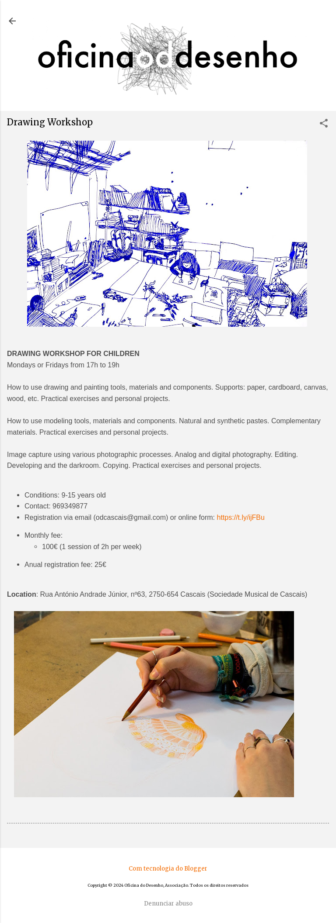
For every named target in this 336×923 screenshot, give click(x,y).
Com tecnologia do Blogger (168, 868)
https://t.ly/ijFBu (241, 517)
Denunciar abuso (168, 903)
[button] (323, 124)
